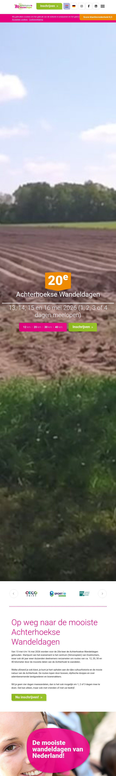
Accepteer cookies (20, 20)
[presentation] (13, 593)
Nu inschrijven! (28, 697)
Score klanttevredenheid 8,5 (97, 17)
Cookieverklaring (36, 20)
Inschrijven (49, 6)
